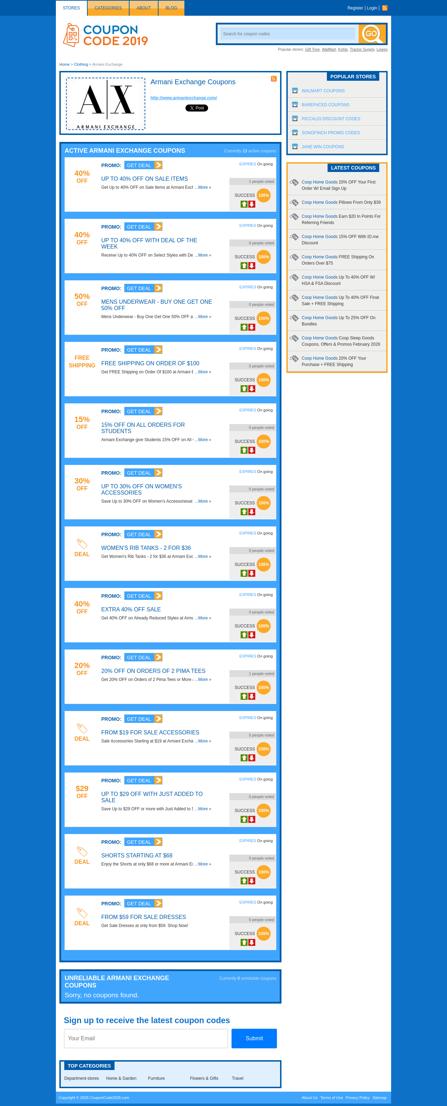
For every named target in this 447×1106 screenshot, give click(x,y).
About (144, 8)
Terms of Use (331, 1098)
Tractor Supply (362, 49)
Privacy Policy (357, 1098)
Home (64, 64)
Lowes (382, 49)
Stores (71, 8)
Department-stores (81, 1078)
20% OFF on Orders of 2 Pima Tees (153, 671)
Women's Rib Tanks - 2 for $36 (146, 548)
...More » (203, 187)
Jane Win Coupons (323, 146)
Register (355, 8)
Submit (254, 1038)
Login (372, 8)
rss (274, 78)
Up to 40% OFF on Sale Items (144, 179)
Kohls (343, 49)
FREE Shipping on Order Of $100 (150, 363)
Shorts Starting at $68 (137, 856)
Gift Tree (312, 49)
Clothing (81, 64)
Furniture (156, 1078)
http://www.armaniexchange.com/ (184, 97)
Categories (108, 8)
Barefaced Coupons (326, 104)
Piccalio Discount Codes (331, 118)
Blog (171, 8)
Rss (386, 8)
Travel (237, 1078)
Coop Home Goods (341, 202)
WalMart (329, 49)
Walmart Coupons (323, 90)
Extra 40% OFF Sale (131, 609)
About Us (309, 1098)
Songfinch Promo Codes (331, 132)
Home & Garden (121, 1078)
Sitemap (380, 1098)
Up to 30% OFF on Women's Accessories (141, 489)
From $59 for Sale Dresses (143, 917)
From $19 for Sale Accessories (150, 732)
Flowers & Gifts (204, 1078)
